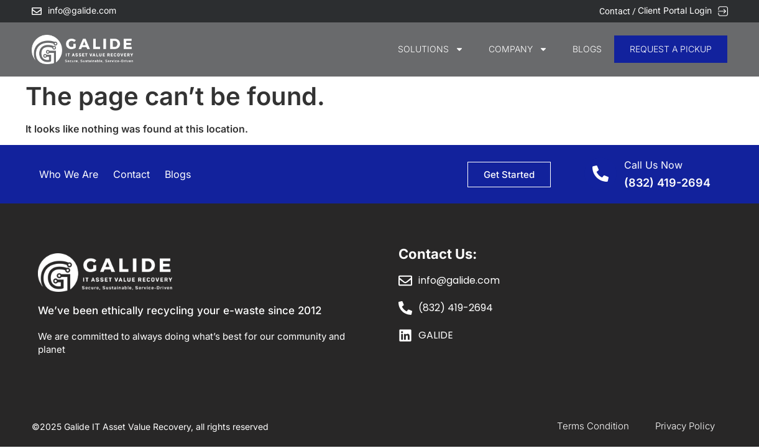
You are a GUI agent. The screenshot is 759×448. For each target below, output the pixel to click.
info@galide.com (82, 10)
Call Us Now (653, 165)
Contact (131, 174)
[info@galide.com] (37, 11)
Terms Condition (593, 426)
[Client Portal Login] (723, 11)
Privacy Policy (685, 426)
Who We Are (68, 174)
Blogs (587, 49)
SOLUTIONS (431, 49)
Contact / (618, 11)
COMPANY (518, 49)
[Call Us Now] (600, 173)
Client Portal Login (675, 10)
